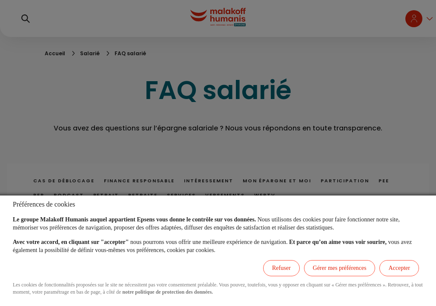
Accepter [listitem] (399, 268)
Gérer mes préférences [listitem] (340, 268)
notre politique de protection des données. (167, 292)
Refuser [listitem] (281, 268)
